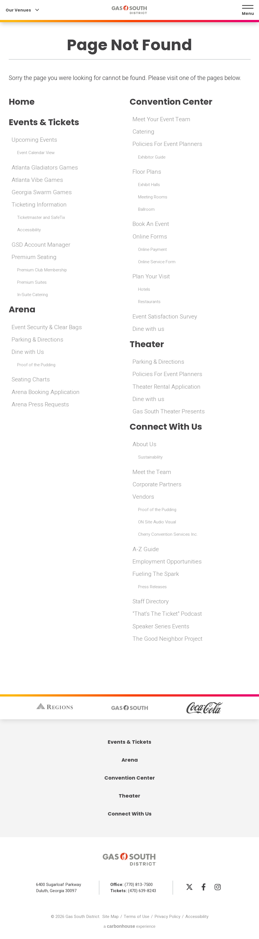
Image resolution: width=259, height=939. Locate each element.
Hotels (144, 290)
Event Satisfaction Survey (165, 317)
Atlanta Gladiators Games (45, 168)
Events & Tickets (45, 122)
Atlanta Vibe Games (38, 180)
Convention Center (172, 102)
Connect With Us (167, 427)
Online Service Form (156, 262)
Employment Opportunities (167, 562)
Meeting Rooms (152, 197)
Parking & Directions (38, 340)
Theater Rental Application (167, 387)
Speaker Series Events (161, 627)
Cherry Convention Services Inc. (168, 535)
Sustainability (150, 458)
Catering (143, 132)
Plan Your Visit (151, 276)
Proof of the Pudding (36, 366)
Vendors (143, 497)
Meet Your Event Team (162, 119)
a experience (129, 927)
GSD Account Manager (41, 245)
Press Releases (152, 588)
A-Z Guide (145, 550)
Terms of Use (136, 917)
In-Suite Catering (32, 295)
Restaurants (149, 302)
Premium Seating (34, 257)
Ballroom (146, 210)
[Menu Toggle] (247, 10)
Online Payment (152, 250)
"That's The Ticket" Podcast (168, 614)
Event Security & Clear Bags (47, 328)
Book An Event (151, 224)
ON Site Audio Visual (157, 523)
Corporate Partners (157, 485)
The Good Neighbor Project (168, 639)
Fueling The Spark (155, 575)
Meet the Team (152, 472)
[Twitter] (189, 887)
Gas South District (129, 10)
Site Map (110, 917)
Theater (147, 344)
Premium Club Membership (42, 270)
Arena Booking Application (46, 392)
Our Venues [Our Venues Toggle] (22, 10)
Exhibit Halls (149, 185)
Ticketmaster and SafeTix (41, 218)
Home (22, 102)
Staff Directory (151, 602)
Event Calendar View (36, 153)
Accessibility (29, 230)
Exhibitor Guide (151, 157)
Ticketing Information (40, 205)
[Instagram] (217, 887)
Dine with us (148, 329)
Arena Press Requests (41, 405)
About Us (144, 445)
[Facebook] (203, 887)
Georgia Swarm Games (42, 193)
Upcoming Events (35, 140)
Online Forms (150, 237)
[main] (129, 330)
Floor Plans (147, 172)
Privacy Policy (167, 917)
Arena (22, 310)
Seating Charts (31, 380)
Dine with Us (28, 353)
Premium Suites (32, 283)
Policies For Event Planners (168, 144)
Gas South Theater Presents (169, 412)
